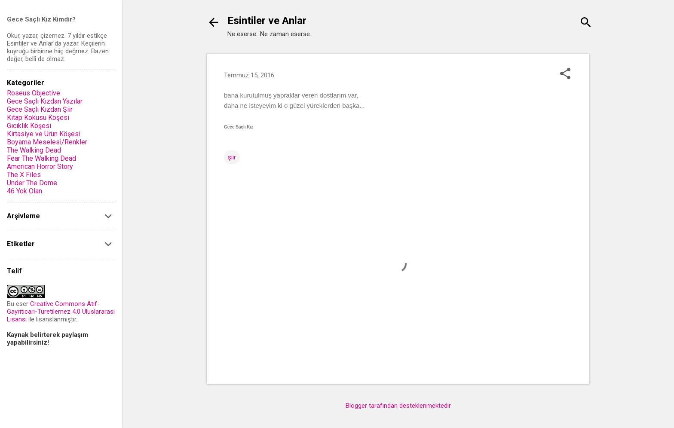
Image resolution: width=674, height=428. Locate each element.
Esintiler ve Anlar (266, 21)
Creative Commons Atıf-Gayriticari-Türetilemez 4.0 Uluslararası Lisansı (61, 311)
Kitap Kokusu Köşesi (38, 117)
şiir (232, 157)
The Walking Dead (34, 150)
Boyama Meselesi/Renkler (47, 142)
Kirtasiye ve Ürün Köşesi (43, 134)
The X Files (24, 175)
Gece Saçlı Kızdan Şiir (40, 109)
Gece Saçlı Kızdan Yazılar (45, 101)
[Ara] (586, 23)
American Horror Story (40, 166)
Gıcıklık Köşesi (29, 126)
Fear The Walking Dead (41, 158)
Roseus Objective (33, 93)
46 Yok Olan (24, 191)
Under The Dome (32, 183)
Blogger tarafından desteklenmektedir (398, 406)
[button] (565, 74)
